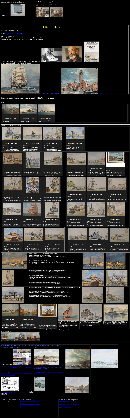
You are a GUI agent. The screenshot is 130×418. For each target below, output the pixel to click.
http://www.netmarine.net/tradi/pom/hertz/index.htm (14, 392)
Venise (100, 93)
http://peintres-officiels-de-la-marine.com (70, 404)
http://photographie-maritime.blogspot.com (32, 407)
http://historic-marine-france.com (67, 401)
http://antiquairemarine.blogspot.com (30, 401)
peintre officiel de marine (13, 33)
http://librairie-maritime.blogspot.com (30, 404)
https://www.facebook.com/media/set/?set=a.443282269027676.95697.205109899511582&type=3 (17, 366)
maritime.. (15, 15)
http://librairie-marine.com (66, 407)
